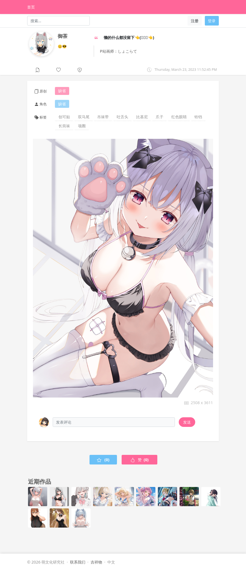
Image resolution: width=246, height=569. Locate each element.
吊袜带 (103, 116)
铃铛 (198, 116)
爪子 (159, 116)
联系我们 (77, 562)
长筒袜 (64, 125)
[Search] (58, 20)
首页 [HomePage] (31, 7)
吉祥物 (96, 562)
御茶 (63, 36)
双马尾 (84, 116)
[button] (58, 69)
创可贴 (64, 116)
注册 (195, 20)
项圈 (82, 125)
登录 (212, 20)
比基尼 (142, 116)
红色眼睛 (179, 116)
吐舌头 (122, 116)
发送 (187, 422)
